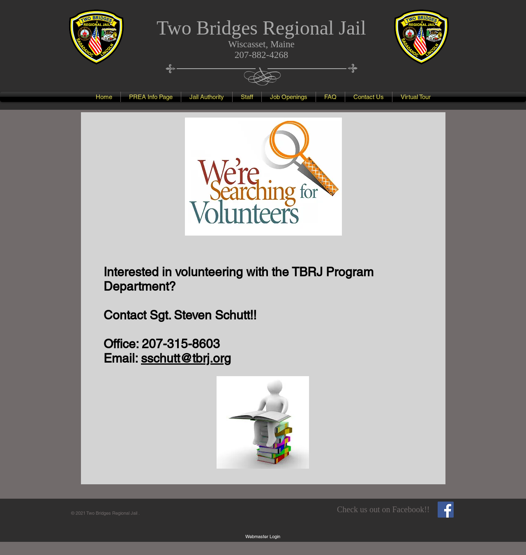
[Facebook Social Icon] (446, 510)
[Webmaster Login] (262, 536)
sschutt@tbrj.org (186, 358)
